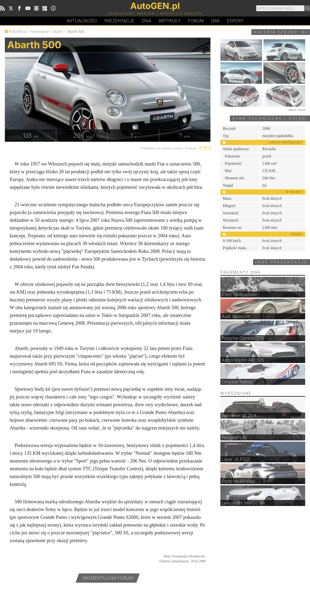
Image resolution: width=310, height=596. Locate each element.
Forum (196, 20)
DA (146, 21)
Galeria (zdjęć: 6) (281, 32)
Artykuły (169, 20)
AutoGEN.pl (18, 31)
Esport (235, 20)
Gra (215, 20)
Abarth (58, 31)
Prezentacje (119, 20)
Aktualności (82, 20)
